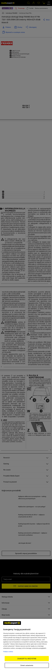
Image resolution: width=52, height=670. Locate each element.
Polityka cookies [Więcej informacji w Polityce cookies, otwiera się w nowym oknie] (8, 652)
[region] (26, 644)
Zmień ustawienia (26, 665)
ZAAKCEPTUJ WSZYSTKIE (26, 658)
